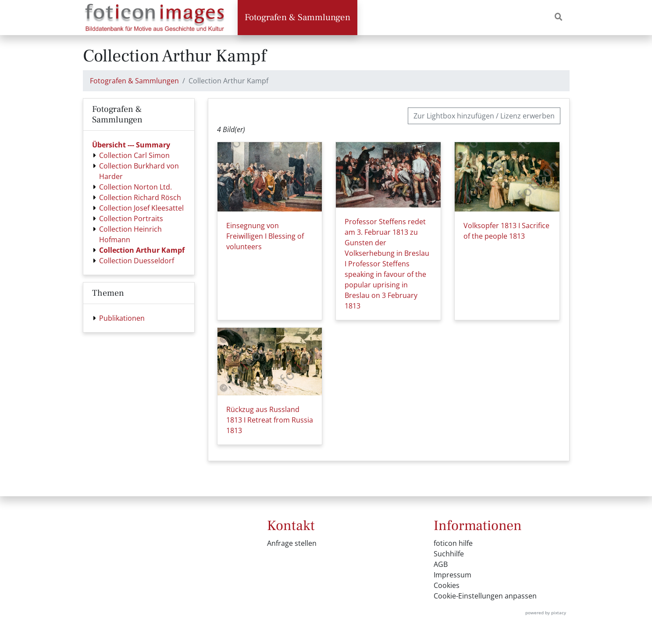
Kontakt (291, 525)
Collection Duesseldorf (136, 260)
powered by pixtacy (545, 612)
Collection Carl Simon (134, 155)
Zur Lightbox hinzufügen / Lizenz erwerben (484, 116)
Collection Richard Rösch (140, 197)
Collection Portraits (131, 218)
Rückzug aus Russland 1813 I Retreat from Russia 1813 (269, 420)
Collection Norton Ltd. (135, 187)
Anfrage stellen (292, 543)
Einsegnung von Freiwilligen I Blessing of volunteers (265, 236)
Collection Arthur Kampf (142, 250)
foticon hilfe (453, 543)
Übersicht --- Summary (131, 145)
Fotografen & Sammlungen (297, 17)
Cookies (447, 585)
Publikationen (122, 318)
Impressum (452, 575)
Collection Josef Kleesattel (141, 208)
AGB (441, 564)
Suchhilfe (449, 554)
